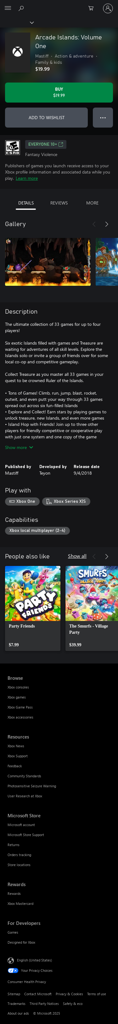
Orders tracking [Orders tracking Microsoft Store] (19, 855)
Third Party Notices (44, 1003)
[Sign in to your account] (107, 8)
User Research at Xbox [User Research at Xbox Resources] (25, 796)
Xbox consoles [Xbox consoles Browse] (18, 687)
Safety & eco (72, 1003)
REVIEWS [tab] (59, 203)
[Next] (106, 224)
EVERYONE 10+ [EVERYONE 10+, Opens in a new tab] (45, 144)
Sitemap (14, 994)
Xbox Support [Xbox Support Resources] (18, 756)
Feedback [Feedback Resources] (15, 766)
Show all (77, 555)
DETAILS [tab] (26, 203)
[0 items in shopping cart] (92, 8)
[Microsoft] (59, 4)
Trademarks (16, 1003)
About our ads (18, 1013)
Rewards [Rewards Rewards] (14, 893)
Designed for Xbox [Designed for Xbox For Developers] (21, 942)
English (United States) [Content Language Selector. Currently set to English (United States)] (34, 960)
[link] (32, 608)
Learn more (27, 178)
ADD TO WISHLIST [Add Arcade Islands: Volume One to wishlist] (47, 117)
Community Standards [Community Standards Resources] (24, 776)
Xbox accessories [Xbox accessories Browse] (20, 717)
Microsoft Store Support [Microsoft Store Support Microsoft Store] (26, 835)
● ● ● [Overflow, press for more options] (103, 117)
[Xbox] (16, 22)
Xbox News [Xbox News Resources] (16, 746)
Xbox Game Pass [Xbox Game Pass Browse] (20, 707)
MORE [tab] (92, 203)
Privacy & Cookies (69, 994)
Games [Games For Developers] (13, 932)
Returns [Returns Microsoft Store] (14, 845)
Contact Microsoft (38, 994)
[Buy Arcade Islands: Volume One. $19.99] (59, 93)
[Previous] (94, 224)
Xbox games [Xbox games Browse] (17, 697)
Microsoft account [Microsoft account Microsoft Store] (21, 825)
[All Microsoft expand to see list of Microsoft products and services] (7, 8)
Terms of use (96, 994)
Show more (19, 447)
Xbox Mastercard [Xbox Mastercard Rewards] (20, 903)
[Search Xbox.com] (22, 8)
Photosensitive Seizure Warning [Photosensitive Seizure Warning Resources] (32, 786)
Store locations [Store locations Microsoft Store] (19, 865)
